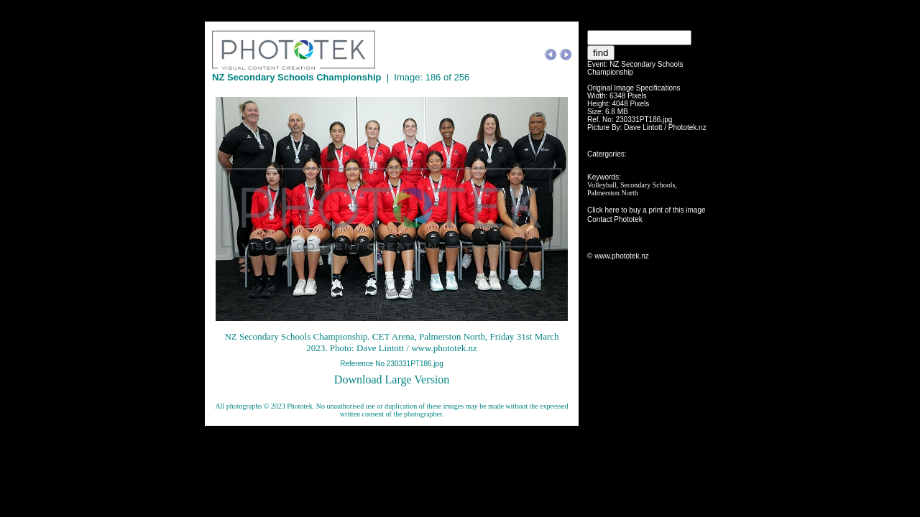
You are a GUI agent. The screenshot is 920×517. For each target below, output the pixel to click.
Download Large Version (391, 379)
